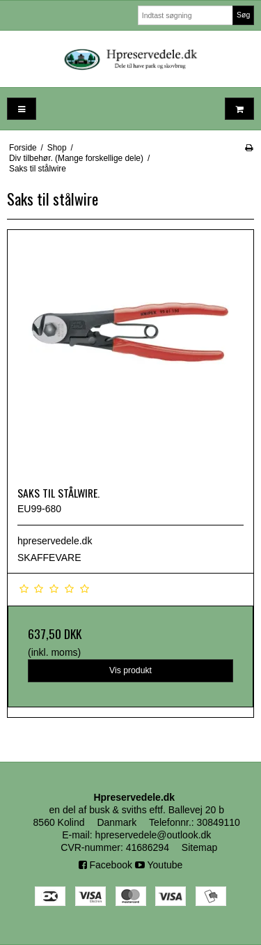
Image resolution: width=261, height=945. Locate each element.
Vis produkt (130, 670)
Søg (243, 14)
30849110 (218, 822)
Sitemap (199, 847)
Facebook (105, 864)
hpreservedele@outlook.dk (153, 834)
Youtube (159, 864)
